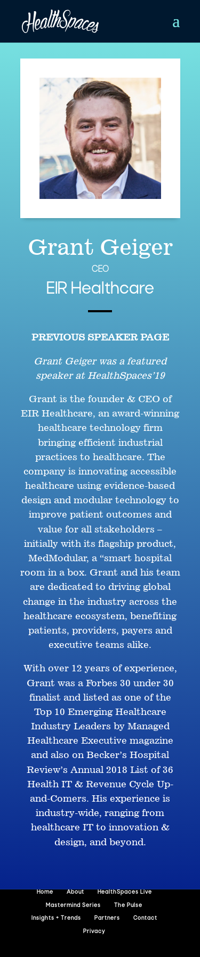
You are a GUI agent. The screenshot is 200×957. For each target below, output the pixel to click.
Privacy (94, 932)
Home (45, 892)
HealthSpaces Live (125, 892)
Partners (107, 918)
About (75, 892)
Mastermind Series (73, 906)
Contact (145, 918)
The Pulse (128, 906)
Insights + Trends (56, 918)
